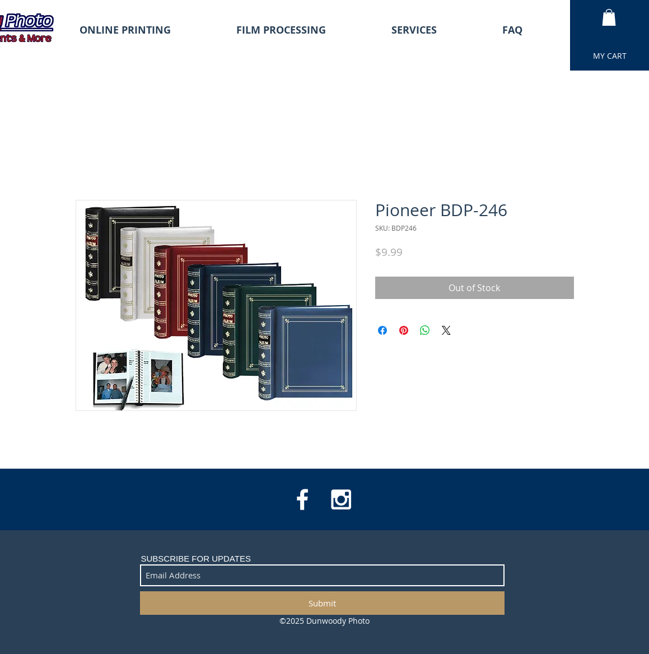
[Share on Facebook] (382, 330)
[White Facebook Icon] (302, 499)
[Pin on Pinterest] (403, 330)
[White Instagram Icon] (341, 499)
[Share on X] (446, 330)
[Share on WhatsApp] (425, 330)
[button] (609, 17)
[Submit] (322, 603)
